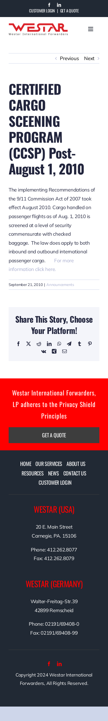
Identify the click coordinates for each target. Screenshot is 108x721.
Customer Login (41, 11)
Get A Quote (69, 11)
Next (89, 58)
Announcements (60, 284)
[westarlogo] (38, 26)
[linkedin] (59, 5)
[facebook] (49, 5)
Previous (69, 58)
